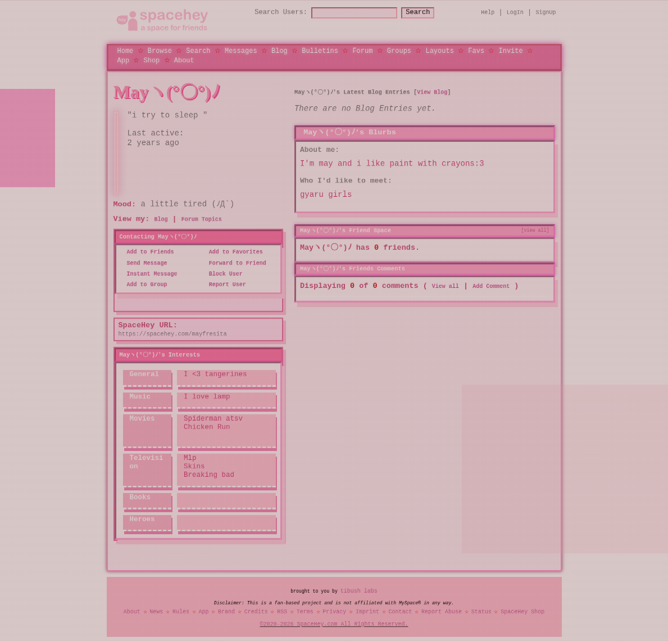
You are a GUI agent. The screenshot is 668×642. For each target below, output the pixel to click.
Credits (256, 612)
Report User (224, 285)
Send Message (143, 263)
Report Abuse (441, 612)
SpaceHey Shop (522, 612)
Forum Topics (201, 220)
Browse (160, 51)
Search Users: (270, 12)
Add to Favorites (232, 252)
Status (481, 612)
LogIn (515, 12)
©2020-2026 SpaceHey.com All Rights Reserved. (334, 625)
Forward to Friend (234, 263)
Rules (180, 612)
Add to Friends (147, 252)
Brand (226, 612)
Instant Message (149, 274)
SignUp (546, 12)
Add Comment (491, 287)
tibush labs (359, 591)
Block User (222, 274)
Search (428, 12)
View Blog (432, 92)
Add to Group (143, 285)
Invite (510, 51)
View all (445, 287)
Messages (241, 51)
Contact (400, 612)
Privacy (334, 612)
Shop (152, 60)
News (156, 612)
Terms (305, 612)
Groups (399, 51)
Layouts (439, 51)
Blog (279, 51)
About (184, 60)
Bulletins (320, 51)
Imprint (367, 612)
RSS (282, 612)
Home (125, 51)
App (123, 60)
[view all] (535, 230)
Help (487, 12)
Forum (362, 51)
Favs (476, 51)
